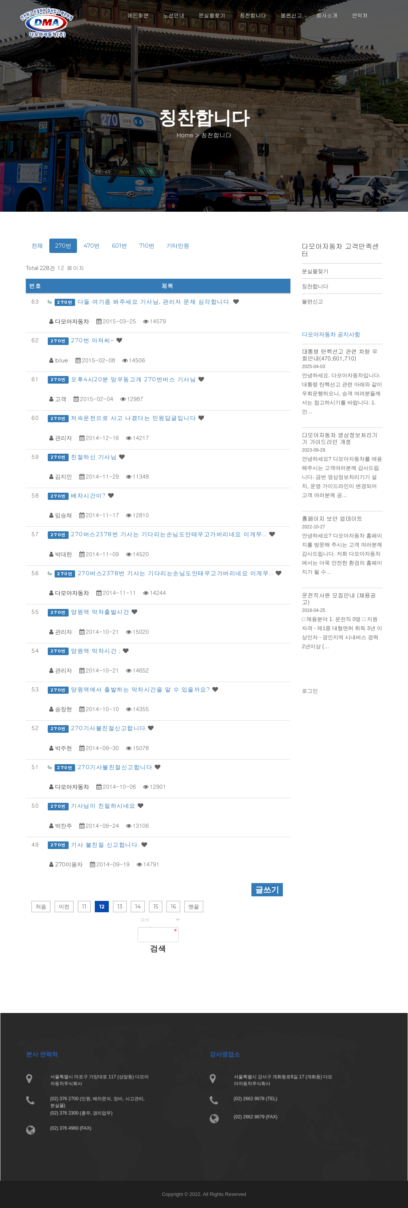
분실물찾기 (315, 271)
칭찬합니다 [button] (253, 15)
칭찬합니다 (315, 286)
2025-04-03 (315, 377)
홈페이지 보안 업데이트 (332, 521)
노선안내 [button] (173, 15)
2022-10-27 (315, 529)
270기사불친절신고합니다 (109, 728)
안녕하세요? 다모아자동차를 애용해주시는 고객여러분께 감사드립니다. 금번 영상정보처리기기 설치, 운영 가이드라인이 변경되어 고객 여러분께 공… (342, 482)
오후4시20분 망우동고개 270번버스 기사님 (134, 379)
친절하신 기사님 (95, 456)
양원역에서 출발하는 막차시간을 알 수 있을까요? (141, 689)
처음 (41, 906)
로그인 (311, 695)
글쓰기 (267, 889)
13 (119, 906)
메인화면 (138, 15)
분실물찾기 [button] (212, 15)
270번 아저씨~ (93, 340)
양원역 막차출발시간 (101, 611)
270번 (63, 245)
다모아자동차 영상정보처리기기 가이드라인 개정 (339, 446)
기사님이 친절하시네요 (104, 805)
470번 (91, 245)
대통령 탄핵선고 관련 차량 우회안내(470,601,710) (339, 366)
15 (155, 906)
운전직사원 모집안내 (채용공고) (339, 597)
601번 (119, 245)
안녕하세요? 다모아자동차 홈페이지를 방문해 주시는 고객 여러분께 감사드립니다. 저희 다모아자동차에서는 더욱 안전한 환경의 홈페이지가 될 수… (342, 555)
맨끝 (193, 906)
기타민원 (177, 245)
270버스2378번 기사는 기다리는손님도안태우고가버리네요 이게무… (170, 534)
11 (84, 906)
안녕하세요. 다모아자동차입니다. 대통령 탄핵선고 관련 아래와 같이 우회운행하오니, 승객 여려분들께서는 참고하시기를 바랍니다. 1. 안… (342, 403)
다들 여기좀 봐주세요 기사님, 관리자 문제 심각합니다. (156, 301)
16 (173, 906)
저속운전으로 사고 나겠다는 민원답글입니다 (134, 417)
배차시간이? (89, 495)
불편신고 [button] (291, 15)
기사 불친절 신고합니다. (106, 844)
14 (138, 906)
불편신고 (312, 301)
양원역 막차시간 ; (97, 650)
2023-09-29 (315, 456)
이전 (64, 906)
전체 (37, 245)
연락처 (360, 15)
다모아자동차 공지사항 (331, 347)
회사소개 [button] (326, 15)
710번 (146, 245)
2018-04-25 (315, 608)
